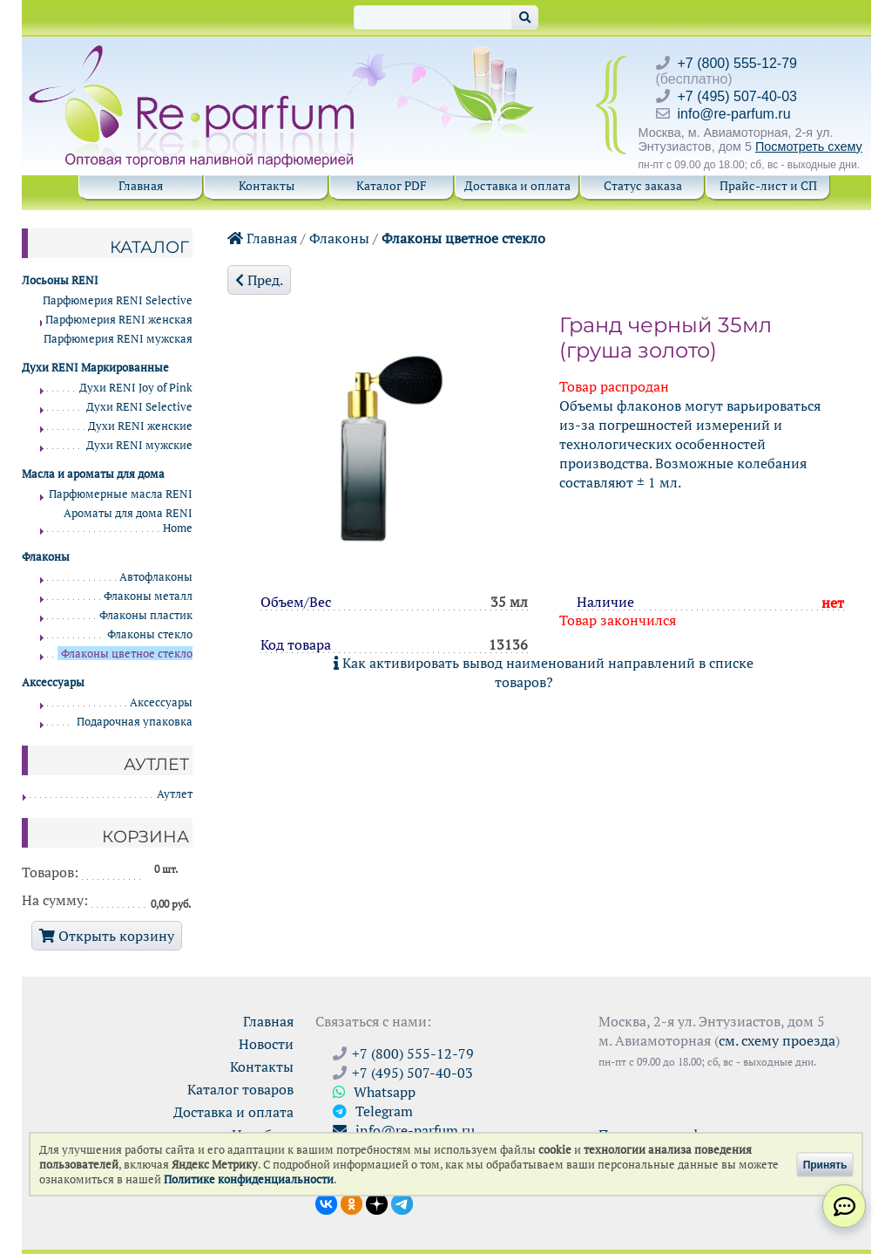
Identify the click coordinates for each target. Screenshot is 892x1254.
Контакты (266, 185)
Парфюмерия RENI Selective (118, 300)
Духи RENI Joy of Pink (136, 387)
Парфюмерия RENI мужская (118, 338)
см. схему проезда (777, 1040)
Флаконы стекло (150, 634)
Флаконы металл (148, 596)
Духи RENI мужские (139, 445)
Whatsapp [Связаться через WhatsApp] (374, 1091)
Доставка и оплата (517, 185)
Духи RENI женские (140, 426)
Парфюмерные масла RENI (121, 494)
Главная (140, 185)
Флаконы (339, 238)
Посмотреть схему (808, 146)
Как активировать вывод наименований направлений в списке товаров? (543, 672)
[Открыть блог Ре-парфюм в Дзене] (377, 1202)
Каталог (149, 246)
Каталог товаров (240, 1089)
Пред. (259, 280)
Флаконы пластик (146, 615)
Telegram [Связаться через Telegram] (373, 1111)
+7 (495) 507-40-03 (737, 96)
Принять (825, 1164)
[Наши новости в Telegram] (402, 1202)
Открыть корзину (106, 935)
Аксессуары (161, 702)
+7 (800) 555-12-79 (737, 63)
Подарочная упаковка (135, 721)
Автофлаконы (156, 576)
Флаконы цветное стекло (463, 238)
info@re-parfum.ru (734, 113)
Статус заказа (643, 185)
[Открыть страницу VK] (326, 1202)
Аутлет (175, 794)
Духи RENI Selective (139, 406)
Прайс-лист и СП (768, 185)
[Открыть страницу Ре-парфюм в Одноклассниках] (351, 1202)
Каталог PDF (391, 185)
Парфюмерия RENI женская (119, 319)
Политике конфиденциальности (249, 1179)
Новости (266, 1043)
